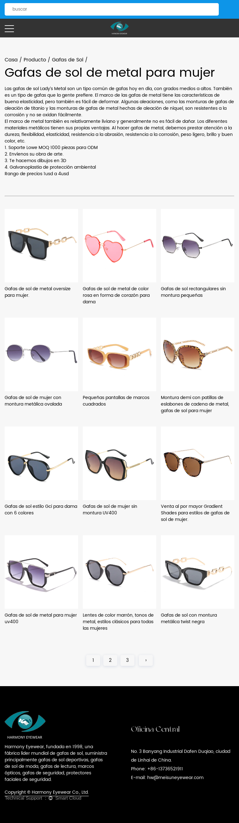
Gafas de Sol (67, 60)
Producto (35, 60)
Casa (11, 60)
